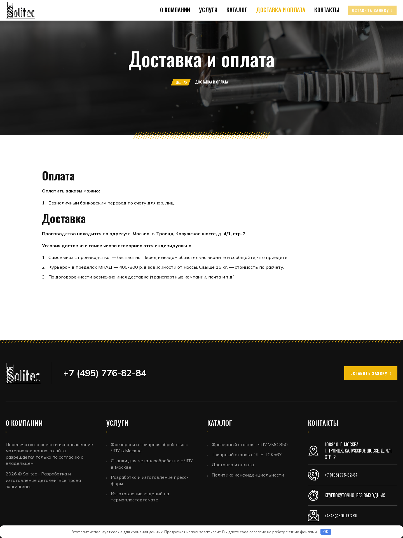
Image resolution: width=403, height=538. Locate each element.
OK (325, 531)
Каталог (228, 26)
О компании (170, 26)
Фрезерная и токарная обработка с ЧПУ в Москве (150, 447)
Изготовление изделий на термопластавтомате (141, 498)
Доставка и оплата (270, 26)
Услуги (202, 26)
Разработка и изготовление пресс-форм (150, 481)
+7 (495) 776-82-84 (342, 475)
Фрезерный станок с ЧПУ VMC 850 (250, 444)
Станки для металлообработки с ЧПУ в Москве (153, 464)
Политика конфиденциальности (248, 476)
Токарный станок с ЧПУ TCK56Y (247, 455)
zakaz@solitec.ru (342, 516)
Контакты (313, 26)
